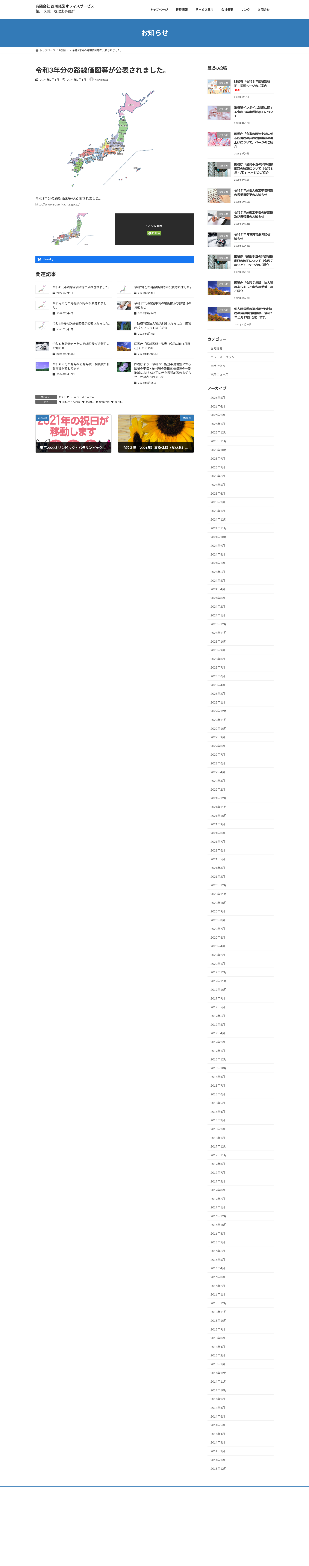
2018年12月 (219, 1059)
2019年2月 (218, 1042)
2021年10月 (219, 815)
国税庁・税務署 (71, 401)
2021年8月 (218, 833)
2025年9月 (218, 458)
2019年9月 (218, 998)
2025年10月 (219, 450)
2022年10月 (219, 728)
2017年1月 (218, 1207)
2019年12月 (219, 972)
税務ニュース (219, 374)
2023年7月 (218, 667)
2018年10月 (219, 1068)
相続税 (90, 401)
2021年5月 (218, 859)
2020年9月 (218, 911)
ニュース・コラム (84, 397)
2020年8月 (218, 920)
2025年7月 (218, 467)
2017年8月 (218, 1164)
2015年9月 (218, 1329)
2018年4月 (218, 1111)
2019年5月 (218, 1024)
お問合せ (84, 1499)
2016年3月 (218, 1277)
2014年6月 (218, 1416)
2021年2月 (218, 876)
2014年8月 (218, 1407)
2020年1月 (218, 963)
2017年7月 (218, 1172)
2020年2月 (218, 955)
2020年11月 (219, 894)
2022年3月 (218, 780)
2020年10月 (219, 902)
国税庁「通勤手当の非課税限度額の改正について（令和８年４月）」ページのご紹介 (253, 168)
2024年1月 (218, 615)
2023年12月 (219, 624)
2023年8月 (218, 658)
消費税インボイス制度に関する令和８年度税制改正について (253, 112)
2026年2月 (218, 415)
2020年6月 (218, 937)
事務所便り (218, 365)
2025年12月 (219, 432)
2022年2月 (218, 789)
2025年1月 (218, 510)
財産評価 (104, 401)
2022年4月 (218, 772)
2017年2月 (218, 1198)
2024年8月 (218, 554)
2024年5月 (218, 580)
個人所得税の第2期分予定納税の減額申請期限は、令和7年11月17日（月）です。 (253, 313)
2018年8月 (218, 1076)
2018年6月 (218, 1094)
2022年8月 (218, 746)
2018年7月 (218, 1085)
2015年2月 (218, 1355)
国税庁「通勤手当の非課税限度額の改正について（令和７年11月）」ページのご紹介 (253, 261)
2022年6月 (218, 763)
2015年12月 (219, 1303)
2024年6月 (218, 572)
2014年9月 (218, 1399)
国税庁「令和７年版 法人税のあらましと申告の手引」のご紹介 (253, 287)
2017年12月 (219, 1146)
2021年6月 (218, 850)
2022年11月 (219, 720)
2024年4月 (218, 589)
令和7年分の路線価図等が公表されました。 (82, 323)
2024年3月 (218, 598)
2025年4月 (218, 493)
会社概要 (71, 1499)
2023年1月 (218, 702)
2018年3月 (218, 1120)
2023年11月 (219, 632)
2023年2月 (218, 693)
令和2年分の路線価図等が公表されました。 (163, 287)
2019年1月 (218, 1050)
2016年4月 (218, 1268)
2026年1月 (218, 423)
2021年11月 (219, 807)
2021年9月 (218, 824)
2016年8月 (218, 1233)
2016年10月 (219, 1224)
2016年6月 (218, 1251)
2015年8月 (218, 1338)
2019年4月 (218, 1033)
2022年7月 (218, 754)
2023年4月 (218, 685)
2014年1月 (218, 1460)
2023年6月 (218, 676)
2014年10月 (219, 1390)
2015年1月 (218, 1364)
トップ (42, 1499)
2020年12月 (219, 885)
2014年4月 (218, 1433)
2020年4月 (218, 946)
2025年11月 (219, 441)
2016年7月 (218, 1242)
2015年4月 (218, 1346)
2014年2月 (218, 1451)
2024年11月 (219, 528)
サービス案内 (56, 1499)
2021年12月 (219, 798)
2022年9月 (218, 737)
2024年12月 (219, 519)
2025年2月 (218, 502)
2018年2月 (218, 1129)
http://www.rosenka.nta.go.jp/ (57, 204)
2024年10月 (219, 537)
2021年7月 (218, 841)
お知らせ (64, 397)
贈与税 (119, 401)
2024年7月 (218, 563)
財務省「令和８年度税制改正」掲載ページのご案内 (252, 85)
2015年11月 (219, 1312)
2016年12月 (219, 1216)
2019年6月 (218, 1016)
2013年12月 (219, 1468)
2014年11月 (219, 1381)
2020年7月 (218, 928)
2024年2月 (218, 606)
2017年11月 (219, 1155)
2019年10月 (219, 989)
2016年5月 (218, 1259)
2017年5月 (218, 1181)
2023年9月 (218, 650)
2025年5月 (218, 484)
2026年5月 (218, 397)
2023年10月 (219, 641)
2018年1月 (218, 1137)
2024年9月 (218, 545)
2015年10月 (219, 1320)
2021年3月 (218, 868)
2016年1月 (218, 1294)
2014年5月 (218, 1425)
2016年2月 (218, 1285)
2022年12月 (219, 711)
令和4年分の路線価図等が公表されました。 (82, 287)
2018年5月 (218, 1103)
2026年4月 (218, 406)
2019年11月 (219, 981)
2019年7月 (218, 1007)
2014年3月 (218, 1442)
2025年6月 (218, 476)
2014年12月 (219, 1372)
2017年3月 (218, 1190)
